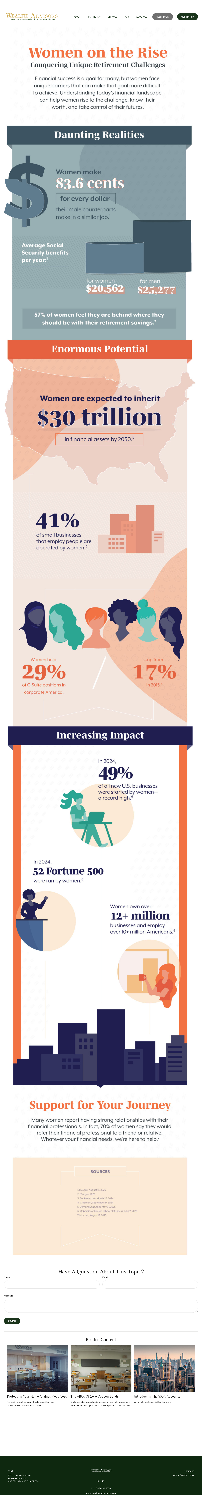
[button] (77, 8)
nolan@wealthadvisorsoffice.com (101, 1484)
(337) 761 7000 (187, 1467)
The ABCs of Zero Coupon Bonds (95, 1388)
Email (105, 1268)
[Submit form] (12, 1312)
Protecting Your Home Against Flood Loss (37, 1388)
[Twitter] (98, 1472)
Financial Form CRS (103, 1493)
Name (7, 1268)
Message (8, 1287)
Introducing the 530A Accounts (157, 1388)
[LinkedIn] (103, 1472)
